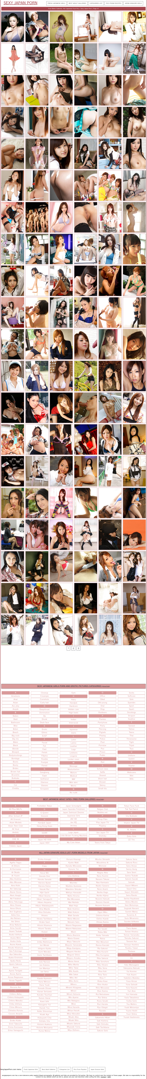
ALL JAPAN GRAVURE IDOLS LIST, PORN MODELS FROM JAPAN (73, 852)
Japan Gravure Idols (133, 3)
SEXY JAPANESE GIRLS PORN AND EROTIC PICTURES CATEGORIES (73, 686)
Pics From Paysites (113, 3)
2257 (109, 1077)
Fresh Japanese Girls (56, 3)
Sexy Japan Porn (20, 3)
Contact (103, 1077)
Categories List (96, 3)
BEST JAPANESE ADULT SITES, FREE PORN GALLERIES (73, 799)
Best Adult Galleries (77, 3)
